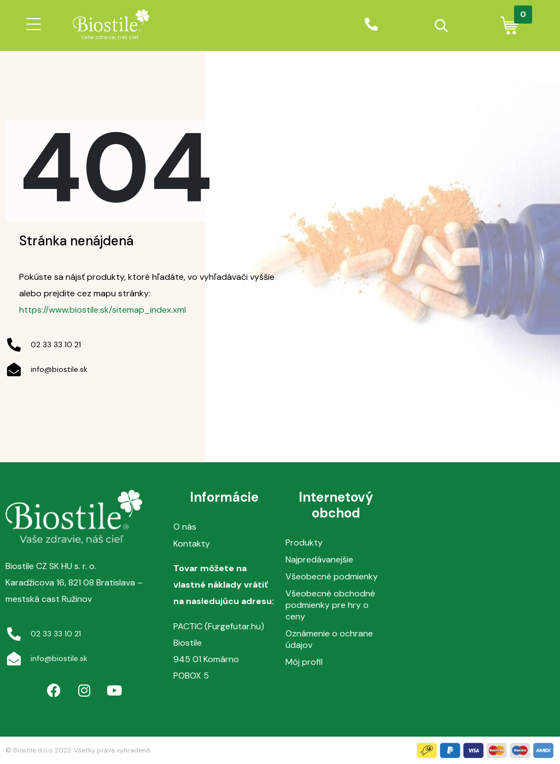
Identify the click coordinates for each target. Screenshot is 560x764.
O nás (184, 526)
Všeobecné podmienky (331, 576)
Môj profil (304, 662)
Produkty (304, 542)
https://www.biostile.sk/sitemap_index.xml (102, 309)
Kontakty (191, 543)
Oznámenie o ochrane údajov (329, 639)
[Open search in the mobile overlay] (441, 25)
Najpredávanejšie (319, 559)
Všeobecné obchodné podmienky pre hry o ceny (330, 605)
